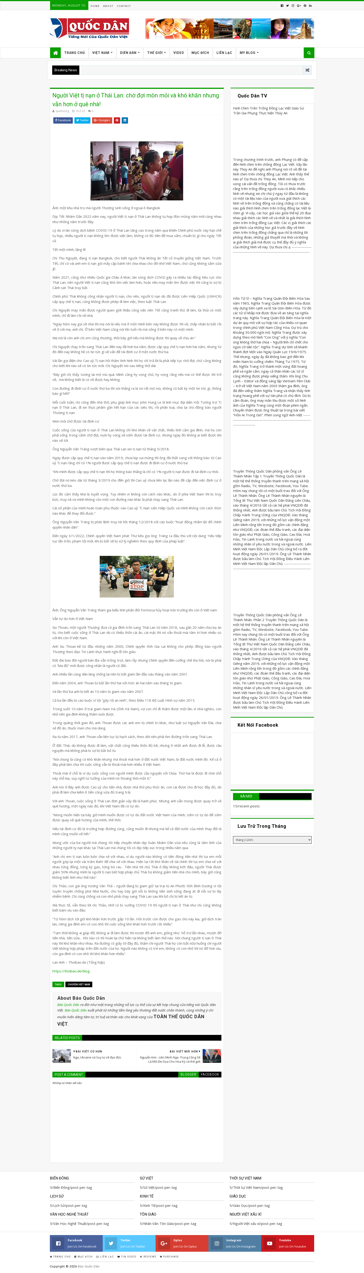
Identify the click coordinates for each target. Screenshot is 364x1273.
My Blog (247, 53)
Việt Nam (100, 53)
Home (95, 6)
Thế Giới (155, 53)
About (108, 6)
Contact (124, 6)
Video (178, 53)
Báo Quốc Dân (68, 1004)
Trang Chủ (74, 53)
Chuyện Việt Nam (79, 984)
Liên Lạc (224, 53)
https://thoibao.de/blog (71, 971)
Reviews (148, 1256)
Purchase (169, 1256)
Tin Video (127, 1256)
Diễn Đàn (128, 53)
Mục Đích (200, 53)
